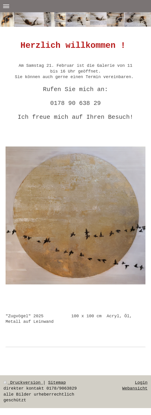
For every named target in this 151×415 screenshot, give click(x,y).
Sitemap (57, 382)
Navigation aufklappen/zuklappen (75, 6)
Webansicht (135, 388)
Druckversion (23, 382)
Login (141, 382)
